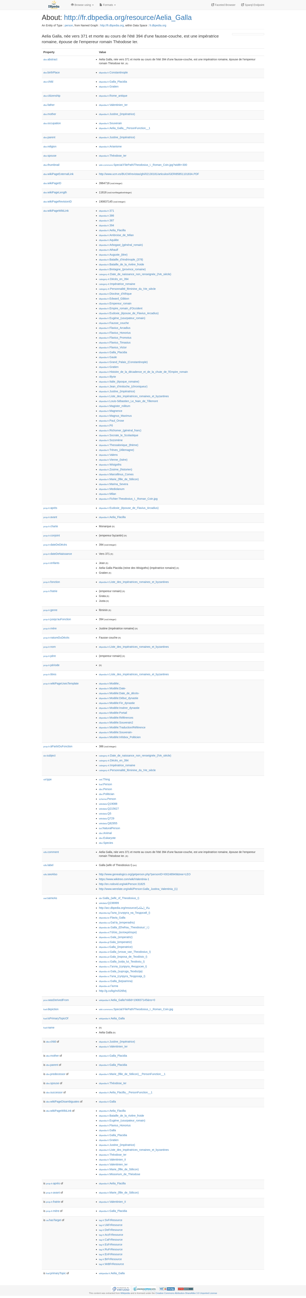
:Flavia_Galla (112, 917)
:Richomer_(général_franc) (120, 430)
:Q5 (105, 813)
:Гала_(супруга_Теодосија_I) (122, 976)
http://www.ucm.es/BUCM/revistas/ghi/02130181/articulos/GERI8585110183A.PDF (149, 174)
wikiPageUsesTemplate (61, 683)
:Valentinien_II (112, 1159)
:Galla (107, 1101)
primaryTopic (56, 1273)
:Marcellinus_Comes (116, 474)
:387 (106, 220)
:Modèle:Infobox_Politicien (120, 737)
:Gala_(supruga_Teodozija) (120, 971)
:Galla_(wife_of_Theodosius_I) (119, 898)
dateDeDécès (55, 544)
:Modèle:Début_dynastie (118, 698)
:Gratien (108, 86)
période (51, 665)
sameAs (50, 898)
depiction (51, 1009)
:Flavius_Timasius (115, 342)
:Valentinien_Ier (113, 104)
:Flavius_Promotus (115, 337)
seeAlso (50, 874)
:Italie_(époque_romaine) (119, 381)
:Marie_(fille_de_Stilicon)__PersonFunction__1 (132, 1074)
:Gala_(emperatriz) (116, 937)
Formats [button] (108, 4)
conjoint (51, 535)
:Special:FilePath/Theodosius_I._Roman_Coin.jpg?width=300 (143, 164)
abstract (50, 59)
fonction (51, 581)
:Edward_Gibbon (114, 298)
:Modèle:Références (116, 717)
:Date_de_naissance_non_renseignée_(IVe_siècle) (135, 274)
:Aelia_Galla (112, 1018)
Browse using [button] (82, 4)
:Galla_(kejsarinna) (116, 981)
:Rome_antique (113, 95)
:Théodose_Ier (112, 155)
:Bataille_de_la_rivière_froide (121, 264)
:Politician (106, 794)
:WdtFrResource (111, 1264)
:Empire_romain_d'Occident (120, 308)
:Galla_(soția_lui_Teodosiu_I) (122, 961)
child (48, 81)
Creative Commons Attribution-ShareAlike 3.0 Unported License (186, 1293)
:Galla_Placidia (113, 81)
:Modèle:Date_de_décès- (119, 693)
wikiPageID (52, 183)
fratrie (50, 591)
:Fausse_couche (114, 323)
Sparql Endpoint (252, 4)
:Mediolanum (112, 489)
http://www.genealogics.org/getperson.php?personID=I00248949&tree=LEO (144, 874)
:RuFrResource (111, 1249)
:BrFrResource (110, 1259)
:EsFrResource (110, 1244)
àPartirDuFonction (57, 746)
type (47, 779)
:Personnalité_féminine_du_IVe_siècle (127, 288)
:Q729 (106, 818)
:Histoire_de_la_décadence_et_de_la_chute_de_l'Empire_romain (143, 371)
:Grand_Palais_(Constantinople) (123, 362)
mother (49, 114)
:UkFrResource (110, 1225)
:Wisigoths (110, 464)
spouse (49, 155)
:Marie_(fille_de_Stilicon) (119, 479)
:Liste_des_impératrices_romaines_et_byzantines (134, 396)
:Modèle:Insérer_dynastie (119, 707)
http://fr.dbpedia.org (112, 25)
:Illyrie (107, 376)
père (49, 655)
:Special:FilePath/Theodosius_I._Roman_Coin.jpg (136, 1009)
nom (49, 646)
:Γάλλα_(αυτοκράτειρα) (118, 932)
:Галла (108, 986)
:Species (106, 842)
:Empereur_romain (115, 303)
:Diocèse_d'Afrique (115, 293)
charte (50, 526)
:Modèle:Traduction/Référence (122, 727)
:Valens (108, 454)
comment (51, 852)
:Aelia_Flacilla (112, 230)
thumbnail (51, 164)
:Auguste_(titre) (113, 254)
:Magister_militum (114, 406)
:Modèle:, (109, 683)
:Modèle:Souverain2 (116, 722)
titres (49, 674)
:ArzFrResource (111, 1234)
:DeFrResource (111, 1229)
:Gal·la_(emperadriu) (117, 922)
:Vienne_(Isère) (113, 459)
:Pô (106, 425)
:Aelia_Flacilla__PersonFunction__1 (125, 1092)
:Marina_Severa (113, 484)
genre (50, 610)
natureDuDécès (56, 637)
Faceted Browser (223, 4)
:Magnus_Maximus (115, 415)
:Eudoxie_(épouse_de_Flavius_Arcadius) (129, 313)
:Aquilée (109, 240)
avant (50, 517)
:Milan (107, 493)
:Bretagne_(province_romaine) (122, 269)
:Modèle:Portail (113, 712)
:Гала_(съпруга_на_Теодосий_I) (124, 912)
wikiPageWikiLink (56, 210)
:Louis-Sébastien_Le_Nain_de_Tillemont (128, 401)
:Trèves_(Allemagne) (116, 449)
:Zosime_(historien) (115, 469)
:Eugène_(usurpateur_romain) (122, 318)
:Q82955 (108, 823)
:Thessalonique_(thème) (118, 445)
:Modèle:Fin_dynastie (117, 703)
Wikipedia (125, 1293)
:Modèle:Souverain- (116, 732)
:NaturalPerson (109, 828)
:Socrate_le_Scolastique (118, 435)
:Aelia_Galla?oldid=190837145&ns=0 (127, 1000)
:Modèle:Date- (112, 688)
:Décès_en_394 (114, 279)
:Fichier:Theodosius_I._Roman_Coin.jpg (128, 498)
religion (49, 146)
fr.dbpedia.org (157, 25)
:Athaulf (108, 249)
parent (49, 137)
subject (49, 755)
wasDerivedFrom (56, 1000)
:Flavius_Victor (113, 347)
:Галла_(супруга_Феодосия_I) (123, 966)
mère (50, 628)
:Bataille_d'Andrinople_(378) (121, 259)
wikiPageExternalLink (58, 174)
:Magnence (110, 410)
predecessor (55, 1074)
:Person (105, 784)
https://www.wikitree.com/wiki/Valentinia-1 (124, 879)
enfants (51, 563)
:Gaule (108, 357)
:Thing (104, 779)
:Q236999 (109, 903)
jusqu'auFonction (57, 619)
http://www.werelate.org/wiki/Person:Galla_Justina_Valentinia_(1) (138, 888)
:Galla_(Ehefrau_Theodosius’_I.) (124, 927)
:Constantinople (113, 72)
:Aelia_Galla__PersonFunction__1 (124, 128)
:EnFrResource (110, 1254)
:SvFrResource (110, 1220)
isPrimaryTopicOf (55, 1018)
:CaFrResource (111, 1239)
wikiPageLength (55, 192)
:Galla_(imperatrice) (116, 946)
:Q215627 (109, 808)
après (50, 507)
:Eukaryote (107, 837)
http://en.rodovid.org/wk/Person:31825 (122, 884)
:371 (106, 210)
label (48, 865)
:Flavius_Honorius (115, 332)
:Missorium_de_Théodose (119, 1174)
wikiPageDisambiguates (62, 1101)
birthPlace (51, 72)
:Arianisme (110, 146)
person (69, 25)
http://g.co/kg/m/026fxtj (112, 990)
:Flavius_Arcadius (114, 327)
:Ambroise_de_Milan (116, 235)
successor (54, 1092)
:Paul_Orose (111, 420)
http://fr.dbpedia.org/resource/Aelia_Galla (128, 17)
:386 (106, 215)
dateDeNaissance (57, 553)
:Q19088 (108, 803)
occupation (52, 123)
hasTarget (53, 1220)
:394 (106, 225)
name (48, 1027)
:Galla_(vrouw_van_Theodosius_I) (125, 951)
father (49, 104)
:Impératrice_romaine (117, 283)
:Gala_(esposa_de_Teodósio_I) (123, 956)
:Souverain (110, 123)
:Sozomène (111, 440)
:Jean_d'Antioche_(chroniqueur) (123, 386)
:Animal (105, 833)
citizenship (51, 95)
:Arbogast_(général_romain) (121, 244)
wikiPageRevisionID (57, 201)
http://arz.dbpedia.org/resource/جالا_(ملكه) (124, 907)
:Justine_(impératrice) (117, 114)
